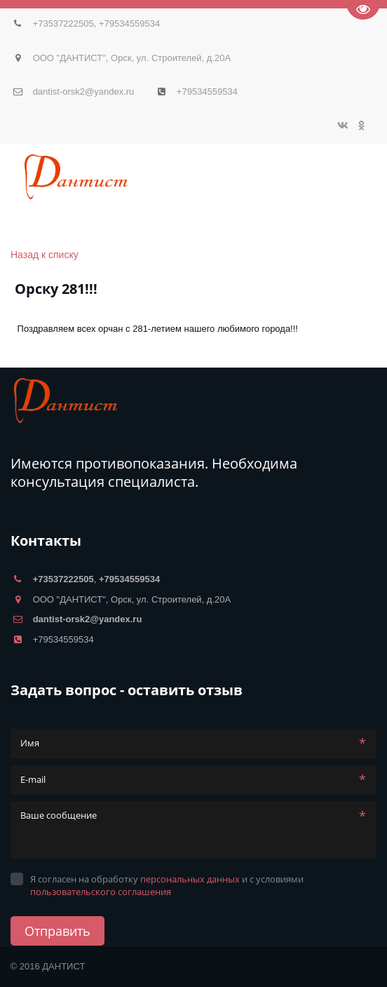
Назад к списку (45, 254)
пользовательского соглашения (100, 891)
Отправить (57, 930)
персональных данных (190, 879)
